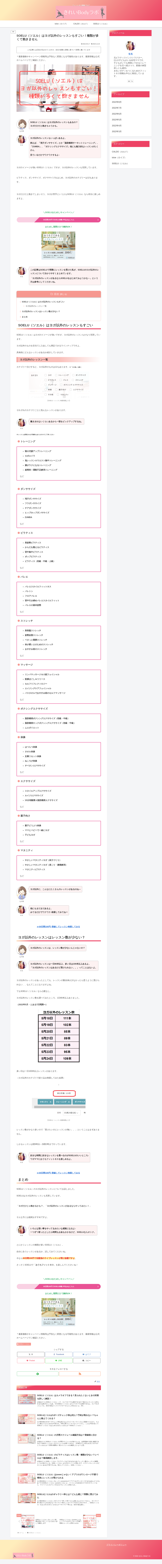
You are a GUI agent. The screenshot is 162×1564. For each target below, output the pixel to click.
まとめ (25, 319)
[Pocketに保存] (66, 1358)
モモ (130, 54)
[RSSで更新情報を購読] (61, 1371)
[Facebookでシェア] (37, 1358)
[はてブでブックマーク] (51, 1358)
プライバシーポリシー (116, 1549)
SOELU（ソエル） (23, 1348)
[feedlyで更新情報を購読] (56, 1371)
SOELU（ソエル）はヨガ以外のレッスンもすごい (45, 303)
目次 (56, 295)
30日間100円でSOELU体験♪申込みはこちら (59, 220)
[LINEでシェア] (80, 1358)
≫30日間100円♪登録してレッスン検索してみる (58, 929)
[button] (94, 1358)
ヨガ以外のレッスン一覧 (37, 308)
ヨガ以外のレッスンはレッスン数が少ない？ (42, 314)
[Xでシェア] (23, 1358)
